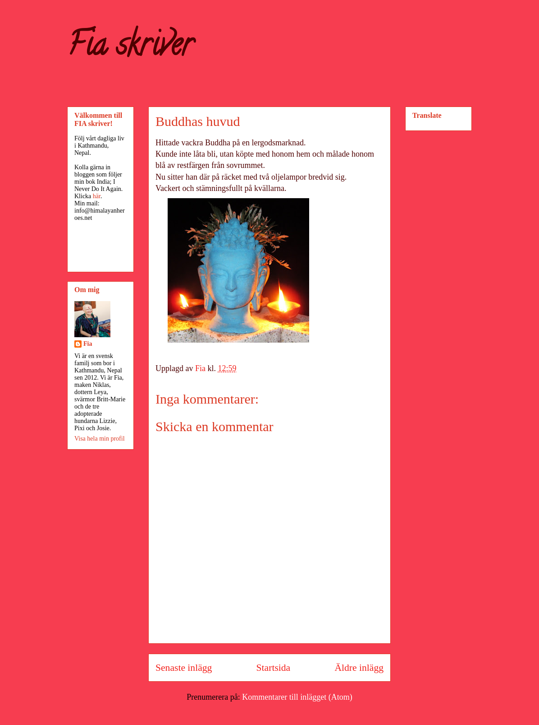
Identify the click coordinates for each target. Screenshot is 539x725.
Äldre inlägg (359, 667)
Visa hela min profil (99, 438)
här (96, 196)
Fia (87, 343)
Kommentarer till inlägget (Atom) (297, 697)
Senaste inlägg (183, 667)
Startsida (273, 667)
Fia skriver (130, 47)
